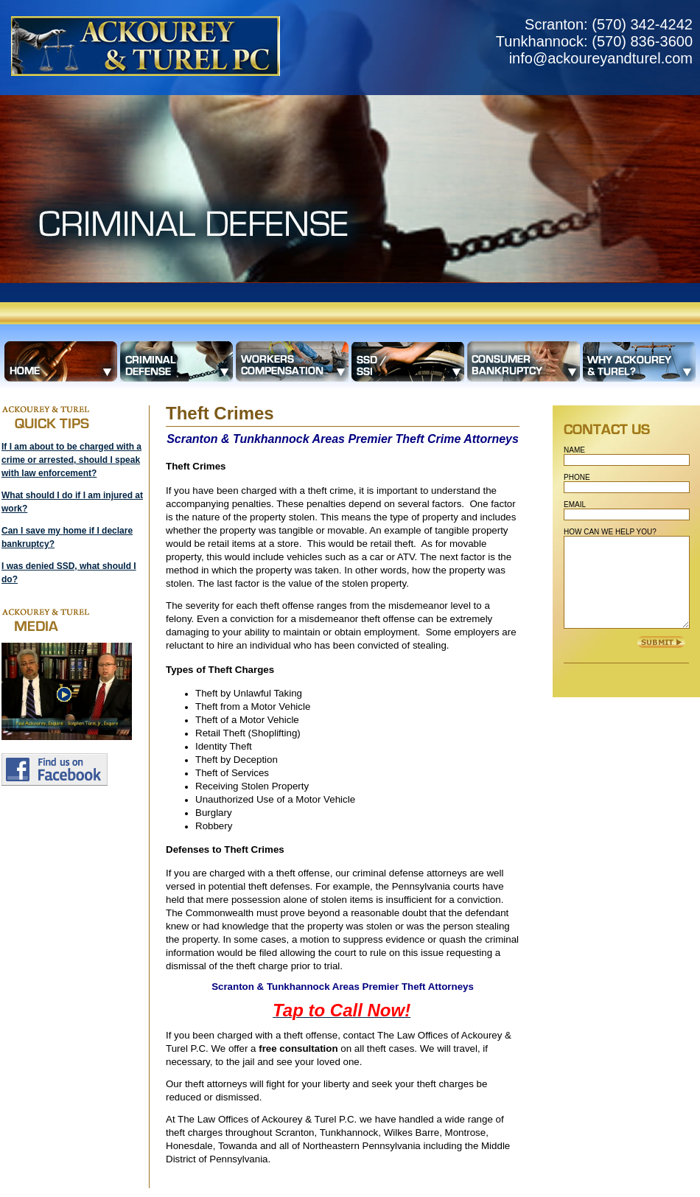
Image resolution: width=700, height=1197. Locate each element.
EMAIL (575, 504)
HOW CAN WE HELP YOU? (610, 532)
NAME (574, 450)
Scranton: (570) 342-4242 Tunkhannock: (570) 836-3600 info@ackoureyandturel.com (594, 41)
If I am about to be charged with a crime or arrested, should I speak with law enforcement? (71, 460)
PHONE (577, 477)
